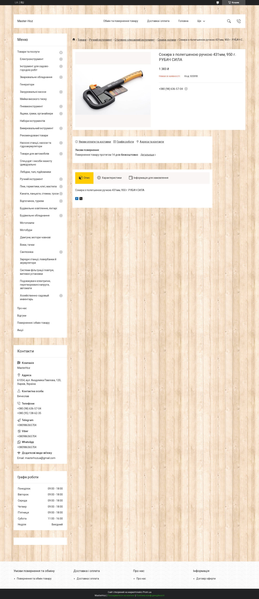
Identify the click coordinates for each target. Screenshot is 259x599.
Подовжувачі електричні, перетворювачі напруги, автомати (35, 285)
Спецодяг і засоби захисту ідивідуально (36, 163)
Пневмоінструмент (31, 106)
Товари (82, 39)
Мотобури (26, 230)
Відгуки (21, 315)
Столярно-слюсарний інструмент (135, 39)
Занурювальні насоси (33, 91)
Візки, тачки (27, 244)
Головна (183, 21)
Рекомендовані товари (34, 135)
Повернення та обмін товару (34, 578)
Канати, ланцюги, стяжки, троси (39, 193)
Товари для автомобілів (34, 153)
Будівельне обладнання (34, 215)
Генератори (27, 84)
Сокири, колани (166, 39)
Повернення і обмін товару (33, 322)
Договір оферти (206, 578)
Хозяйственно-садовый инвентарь (34, 297)
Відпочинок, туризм (32, 200)
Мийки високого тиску (33, 99)
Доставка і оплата (158, 21)
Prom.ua (147, 592)
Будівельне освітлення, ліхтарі (38, 208)
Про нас (22, 308)
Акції (20, 330)
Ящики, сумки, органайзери (36, 113)
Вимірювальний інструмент (36, 128)
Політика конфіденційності (150, 595)
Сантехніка (26, 251)
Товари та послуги (28, 51)
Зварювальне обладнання (36, 77)
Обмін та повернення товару (120, 21)
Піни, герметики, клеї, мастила (38, 186)
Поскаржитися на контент (121, 595)
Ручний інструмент (100, 39)
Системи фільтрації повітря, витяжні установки (37, 272)
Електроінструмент (31, 59)
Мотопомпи (27, 222)
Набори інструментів (32, 120)
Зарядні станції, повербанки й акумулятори (38, 261)
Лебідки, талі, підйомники (35, 171)
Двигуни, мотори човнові (35, 237)
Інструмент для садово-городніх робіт (34, 68)
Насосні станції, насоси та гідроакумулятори (35, 144)
